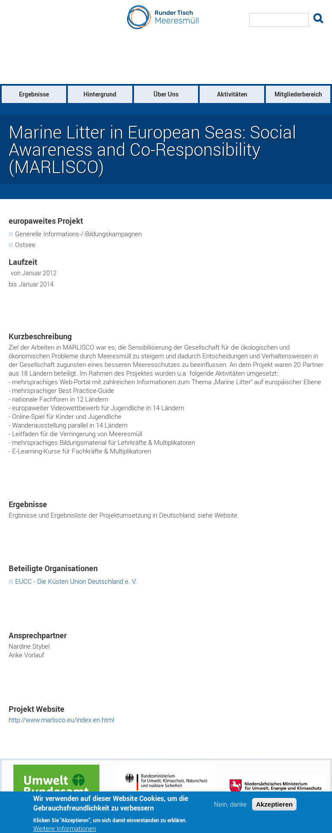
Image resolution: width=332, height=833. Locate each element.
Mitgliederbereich (298, 94)
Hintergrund (99, 94)
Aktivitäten (232, 94)
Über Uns (166, 94)
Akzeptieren (274, 807)
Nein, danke (230, 808)
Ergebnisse (34, 94)
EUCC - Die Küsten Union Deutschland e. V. (76, 581)
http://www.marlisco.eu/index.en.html (61, 719)
